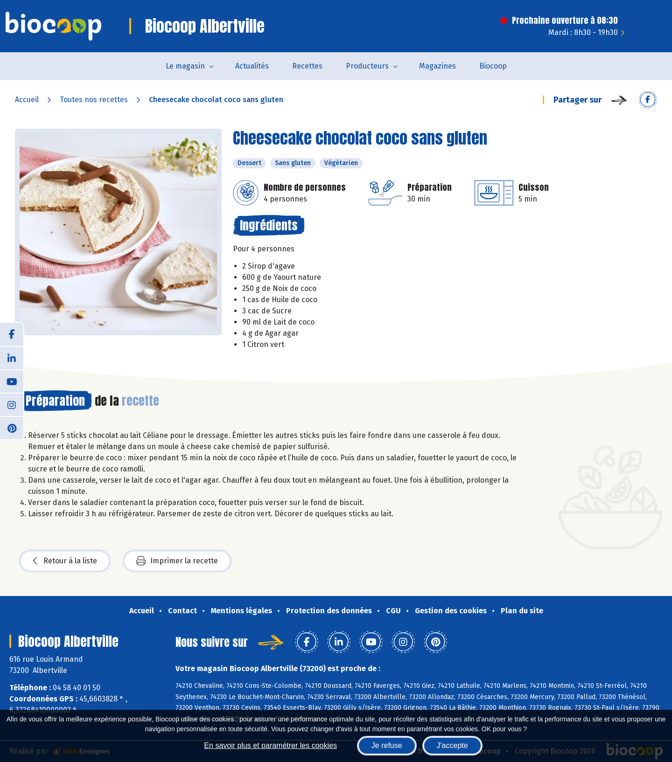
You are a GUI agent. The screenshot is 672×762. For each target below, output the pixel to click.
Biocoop (493, 66)
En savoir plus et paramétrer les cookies (270, 745)
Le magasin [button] (185, 66)
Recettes (307, 66)
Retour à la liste (65, 561)
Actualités (252, 66)
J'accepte (452, 745)
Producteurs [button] (367, 66)
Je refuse (386, 745)
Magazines (437, 66)
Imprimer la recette (177, 561)
